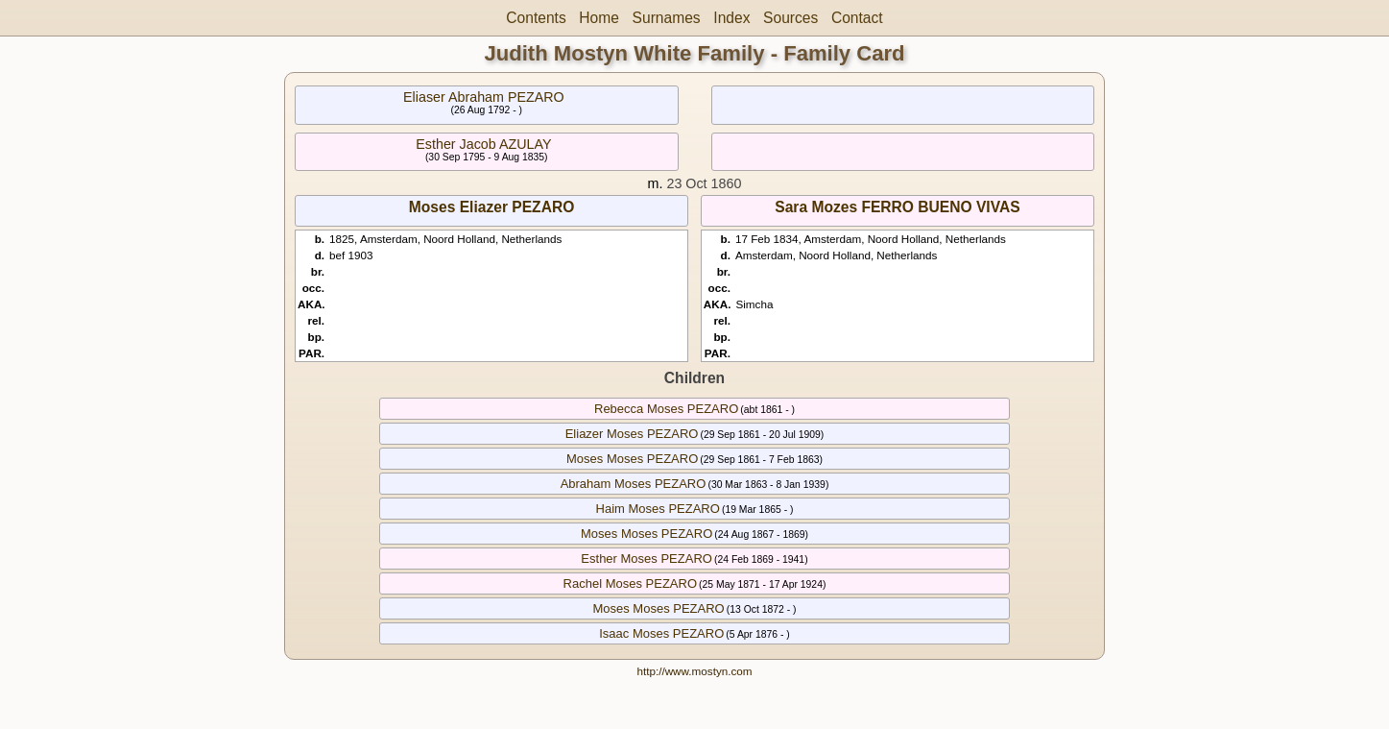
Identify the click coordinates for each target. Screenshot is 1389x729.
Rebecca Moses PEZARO (666, 408)
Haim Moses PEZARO (658, 508)
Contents (535, 18)
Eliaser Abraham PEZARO (483, 97)
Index (731, 18)
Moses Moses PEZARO (632, 458)
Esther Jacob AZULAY (483, 144)
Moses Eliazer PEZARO (491, 207)
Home (599, 18)
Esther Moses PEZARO (646, 558)
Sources (790, 18)
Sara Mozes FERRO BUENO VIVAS (897, 207)
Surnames (667, 18)
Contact (857, 18)
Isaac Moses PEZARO (661, 633)
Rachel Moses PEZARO (630, 583)
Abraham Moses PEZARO (633, 483)
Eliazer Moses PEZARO (632, 433)
